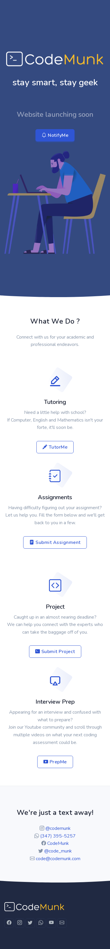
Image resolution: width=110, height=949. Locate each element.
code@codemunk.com (58, 858)
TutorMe (55, 447)
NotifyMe (55, 135)
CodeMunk (58, 843)
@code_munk (58, 851)
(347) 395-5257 (58, 836)
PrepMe (55, 762)
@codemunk (58, 828)
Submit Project (55, 651)
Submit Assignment (55, 542)
